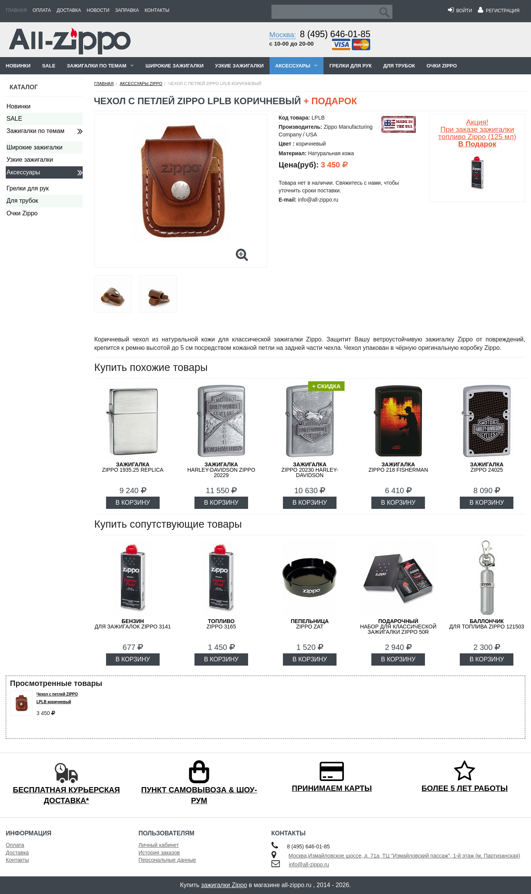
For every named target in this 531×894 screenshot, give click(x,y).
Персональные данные (167, 860)
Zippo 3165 (221, 624)
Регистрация (499, 10)
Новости (98, 10)
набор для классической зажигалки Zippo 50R (398, 626)
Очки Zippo (441, 66)
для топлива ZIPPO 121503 (486, 624)
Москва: (282, 35)
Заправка (127, 10)
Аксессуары (292, 66)
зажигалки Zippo (224, 885)
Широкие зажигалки (174, 66)
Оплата (42, 10)
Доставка (69, 10)
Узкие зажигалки (239, 66)
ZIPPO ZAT (309, 624)
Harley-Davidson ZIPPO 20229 (221, 469)
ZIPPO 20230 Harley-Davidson (309, 469)
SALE (49, 66)
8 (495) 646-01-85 (335, 34)
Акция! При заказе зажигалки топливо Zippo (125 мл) (477, 133)
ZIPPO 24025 (486, 467)
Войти (460, 10)
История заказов (159, 853)
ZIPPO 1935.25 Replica (132, 467)
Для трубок (399, 66)
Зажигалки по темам (96, 66)
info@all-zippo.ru (309, 864)
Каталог (24, 87)
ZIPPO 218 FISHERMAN (398, 467)
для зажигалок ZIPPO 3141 (133, 624)
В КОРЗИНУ (133, 502)
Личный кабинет (159, 845)
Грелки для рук (350, 66)
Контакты (157, 10)
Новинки (18, 66)
